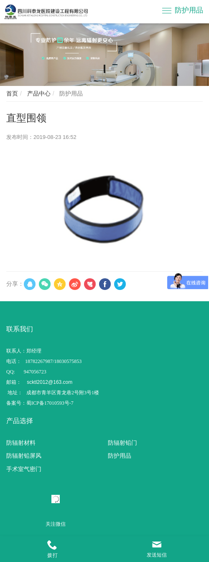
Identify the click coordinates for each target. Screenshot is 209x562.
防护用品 (189, 10)
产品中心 (38, 93)
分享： (15, 283)
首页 (12, 93)
